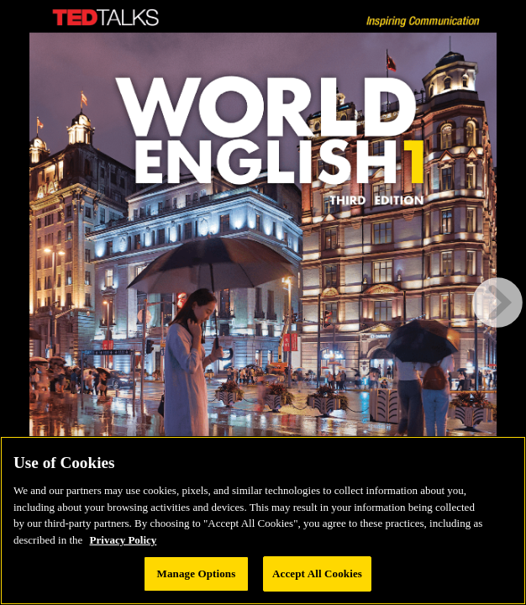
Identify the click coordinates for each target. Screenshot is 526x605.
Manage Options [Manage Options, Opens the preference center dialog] (196, 573)
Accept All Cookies (317, 573)
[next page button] (497, 302)
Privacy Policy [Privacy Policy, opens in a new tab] (123, 540)
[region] (263, 520)
